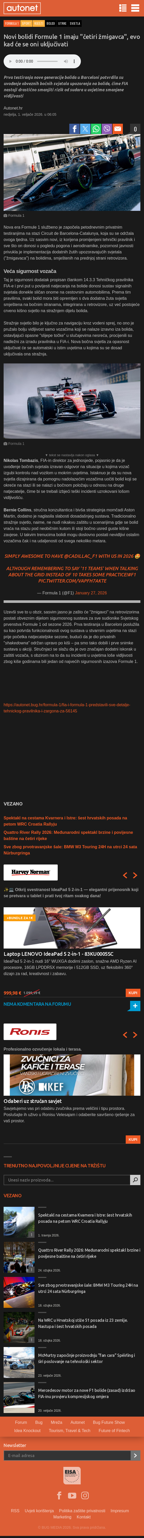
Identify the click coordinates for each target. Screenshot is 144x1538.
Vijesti (38, 23)
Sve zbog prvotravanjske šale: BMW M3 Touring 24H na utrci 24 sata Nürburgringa (88, 1288)
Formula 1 (12, 23)
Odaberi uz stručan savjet (33, 1101)
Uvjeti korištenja (39, 1511)
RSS (15, 1511)
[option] (72, 942)
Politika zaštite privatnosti (82, 1511)
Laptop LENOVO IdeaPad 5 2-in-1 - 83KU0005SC (58, 954)
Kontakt (84, 1517)
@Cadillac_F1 (80, 556)
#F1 (132, 574)
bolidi (51, 23)
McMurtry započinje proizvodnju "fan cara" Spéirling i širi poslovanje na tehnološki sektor (86, 1358)
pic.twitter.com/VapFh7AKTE (72, 580)
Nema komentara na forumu (37, 1004)
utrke (62, 23)
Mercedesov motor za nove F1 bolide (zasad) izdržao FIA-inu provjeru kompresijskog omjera (86, 1393)
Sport (26, 23)
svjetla (75, 23)
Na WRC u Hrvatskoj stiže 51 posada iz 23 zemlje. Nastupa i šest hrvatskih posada (83, 1323)
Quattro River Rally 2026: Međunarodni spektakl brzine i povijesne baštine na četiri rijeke (89, 1253)
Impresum (120, 1511)
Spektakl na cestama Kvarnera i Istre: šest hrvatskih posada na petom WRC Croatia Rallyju (85, 1218)
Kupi (133, 993)
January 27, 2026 (91, 593)
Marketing (62, 1517)
